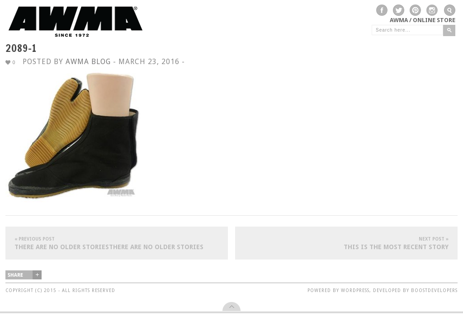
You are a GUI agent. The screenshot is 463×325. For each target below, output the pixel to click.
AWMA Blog (88, 61)
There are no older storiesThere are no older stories (116, 243)
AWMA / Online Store (422, 20)
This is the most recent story (346, 243)
